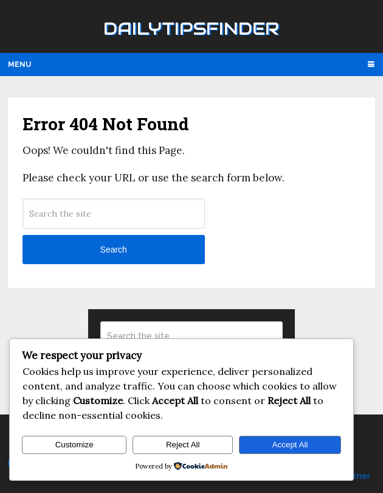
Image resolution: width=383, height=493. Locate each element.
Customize (74, 444)
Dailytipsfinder (191, 29)
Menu (19, 64)
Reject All (183, 444)
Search (113, 249)
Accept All (290, 444)
